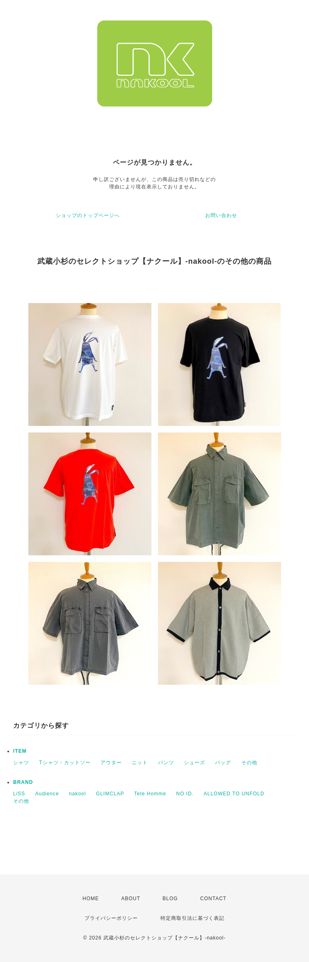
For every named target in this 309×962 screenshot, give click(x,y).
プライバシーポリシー (111, 918)
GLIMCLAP (110, 794)
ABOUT (130, 898)
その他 (249, 762)
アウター (111, 762)
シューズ (194, 762)
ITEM (20, 751)
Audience (47, 794)
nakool (77, 794)
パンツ (166, 762)
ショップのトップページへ (88, 215)
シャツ (21, 762)
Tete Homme (150, 794)
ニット (140, 762)
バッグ (223, 762)
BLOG (170, 898)
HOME (90, 898)
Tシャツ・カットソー (64, 762)
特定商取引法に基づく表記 (192, 918)
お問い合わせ (221, 215)
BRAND (23, 782)
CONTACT (213, 898)
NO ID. (185, 794)
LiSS (19, 794)
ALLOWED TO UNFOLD (234, 794)
